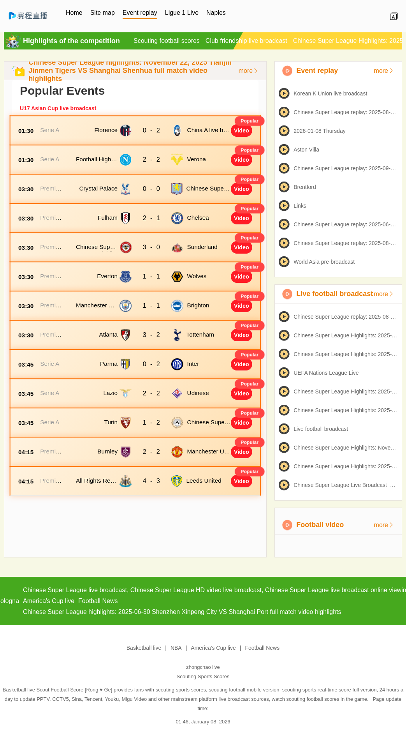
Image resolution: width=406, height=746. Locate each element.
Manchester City (96, 309)
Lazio (111, 393)
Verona (196, 159)
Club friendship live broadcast (246, 40)
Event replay (140, 12)
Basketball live (144, 648)
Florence (106, 130)
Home (74, 12)
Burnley (107, 451)
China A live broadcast (207, 133)
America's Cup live (213, 648)
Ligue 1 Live (182, 12)
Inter (193, 363)
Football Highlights (96, 162)
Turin (111, 422)
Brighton (198, 305)
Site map (102, 12)
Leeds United (203, 480)
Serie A (49, 130)
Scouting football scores (167, 40)
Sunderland (202, 246)
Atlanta (108, 334)
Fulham (108, 217)
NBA (176, 648)
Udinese (198, 393)
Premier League (50, 192)
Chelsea (198, 217)
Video (241, 130)
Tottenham (200, 334)
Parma (109, 363)
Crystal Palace (98, 188)
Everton (107, 276)
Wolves (197, 276)
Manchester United (208, 455)
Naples (216, 12)
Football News (262, 648)
